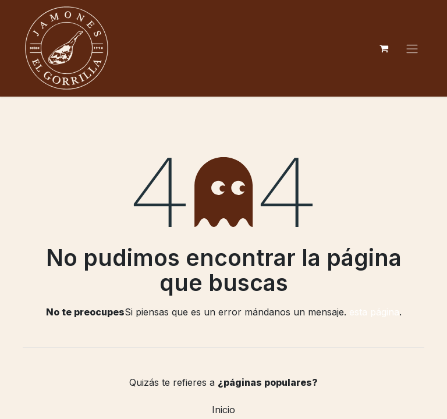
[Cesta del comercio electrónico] (383, 48)
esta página (374, 312)
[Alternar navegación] (412, 48)
